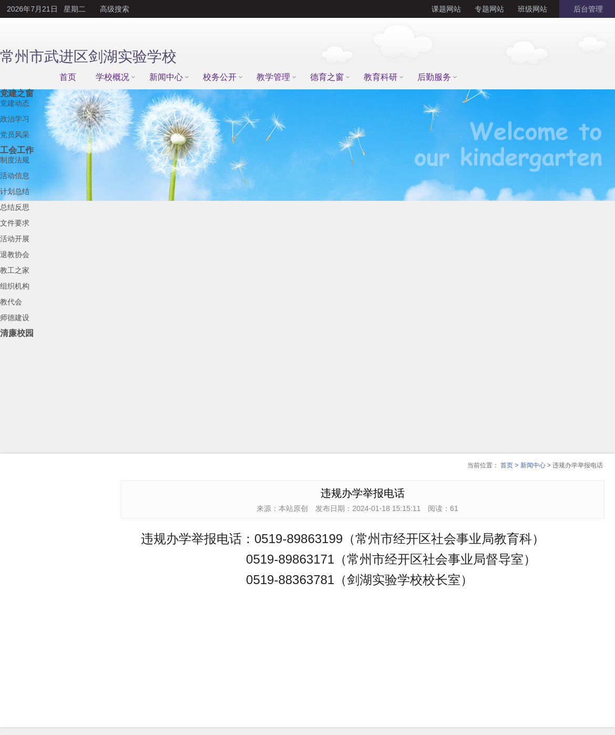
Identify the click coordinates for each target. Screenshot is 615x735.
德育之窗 (327, 77)
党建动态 (14, 103)
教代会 (11, 302)
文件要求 (14, 223)
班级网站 (532, 9)
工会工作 (17, 150)
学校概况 (112, 77)
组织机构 (14, 286)
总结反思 (14, 207)
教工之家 (14, 270)
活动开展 (14, 238)
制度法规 (14, 160)
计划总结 (14, 191)
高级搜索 (114, 9)
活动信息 (14, 175)
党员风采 (14, 134)
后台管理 (587, 9)
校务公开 (220, 77)
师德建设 (14, 317)
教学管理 (273, 77)
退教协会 (14, 254)
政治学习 (14, 119)
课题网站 (446, 9)
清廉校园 (17, 333)
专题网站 (489, 9)
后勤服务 (434, 77)
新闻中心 (166, 77)
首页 (67, 77)
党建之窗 (17, 93)
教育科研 (380, 77)
